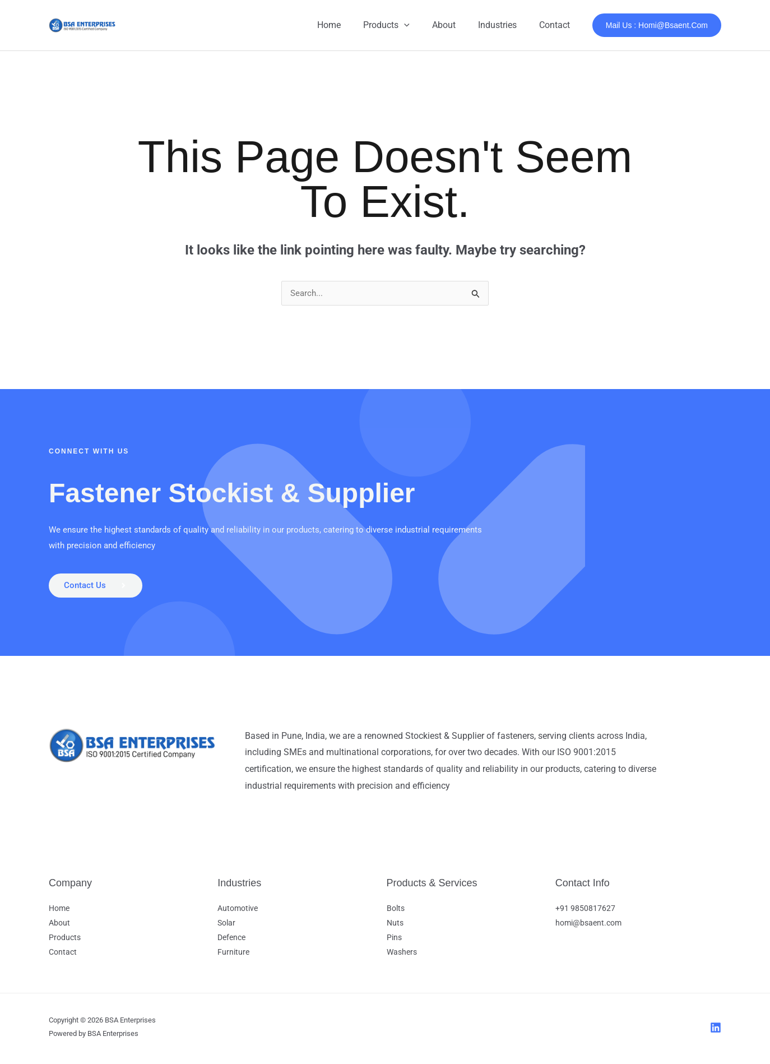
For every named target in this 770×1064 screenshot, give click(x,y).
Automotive (237, 911)
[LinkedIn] (715, 1031)
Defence (231, 940)
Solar (226, 926)
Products (402, 25)
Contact (556, 25)
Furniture (233, 955)
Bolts (396, 911)
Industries (504, 25)
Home (349, 25)
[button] (419, 25)
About (455, 25)
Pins (394, 940)
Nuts (395, 926)
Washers (402, 955)
